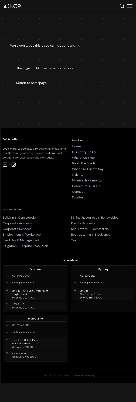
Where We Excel (83, 158)
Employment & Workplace (22, 234)
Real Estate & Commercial (90, 229)
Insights (77, 175)
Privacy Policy (88, 375)
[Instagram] (11, 164)
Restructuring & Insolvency (90, 234)
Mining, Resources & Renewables (94, 217)
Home (76, 146)
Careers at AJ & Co (86, 186)
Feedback (79, 197)
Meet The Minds (83, 163)
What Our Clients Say (88, 169)
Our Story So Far (84, 152)
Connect (78, 192)
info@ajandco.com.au (23, 282)
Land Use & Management (21, 240)
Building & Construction (20, 217)
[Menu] (129, 6)
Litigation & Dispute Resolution (25, 246)
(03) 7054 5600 (21, 325)
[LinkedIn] (5, 164)
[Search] (121, 6)
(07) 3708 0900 (21, 275)
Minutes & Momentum (88, 180)
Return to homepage (31, 83)
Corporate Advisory (17, 223)
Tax (73, 240)
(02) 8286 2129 (88, 275)
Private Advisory (83, 223)
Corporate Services (17, 229)
